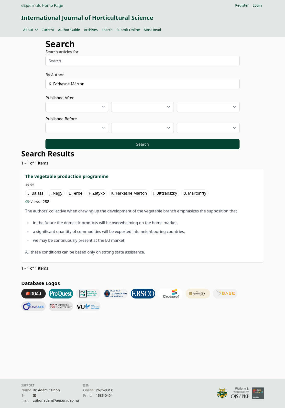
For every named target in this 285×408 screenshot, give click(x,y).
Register (242, 5)
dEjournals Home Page (42, 5)
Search (107, 29)
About (30, 29)
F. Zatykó (97, 193)
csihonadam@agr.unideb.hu (56, 400)
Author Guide (69, 29)
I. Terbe (75, 193)
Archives (91, 29)
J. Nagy (56, 193)
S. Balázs (35, 193)
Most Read (152, 29)
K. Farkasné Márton (129, 193)
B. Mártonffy (194, 193)
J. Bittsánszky (165, 193)
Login (257, 5)
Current (48, 29)
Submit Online (128, 29)
